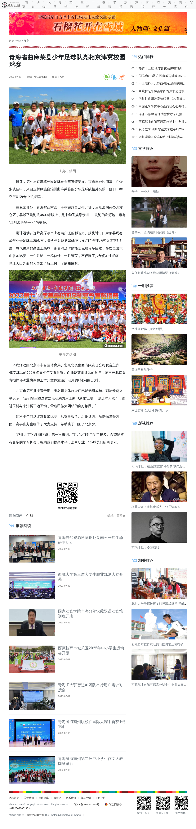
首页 (11, 40)
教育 (26, 40)
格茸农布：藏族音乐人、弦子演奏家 (155, 507)
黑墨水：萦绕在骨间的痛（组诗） (154, 232)
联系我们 (71, 797)
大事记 (57, 797)
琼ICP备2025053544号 (86, 804)
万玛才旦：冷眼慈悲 (145, 547)
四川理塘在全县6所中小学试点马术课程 (165, 137)
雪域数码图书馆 (35, 815)
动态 (18, 40)
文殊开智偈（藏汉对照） (148, 329)
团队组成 (44, 797)
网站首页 (14, 797)
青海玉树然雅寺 (142, 369)
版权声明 (86, 797)
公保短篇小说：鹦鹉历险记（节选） (155, 273)
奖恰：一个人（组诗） (146, 192)
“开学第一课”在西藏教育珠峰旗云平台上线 (167, 76)
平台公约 (100, 797)
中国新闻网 (40, 76)
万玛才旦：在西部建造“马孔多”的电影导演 (160, 466)
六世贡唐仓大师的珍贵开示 (149, 410)
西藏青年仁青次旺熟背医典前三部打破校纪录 (162, 644)
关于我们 (29, 797)
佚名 (62, 76)
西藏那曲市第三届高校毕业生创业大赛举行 (160, 685)
